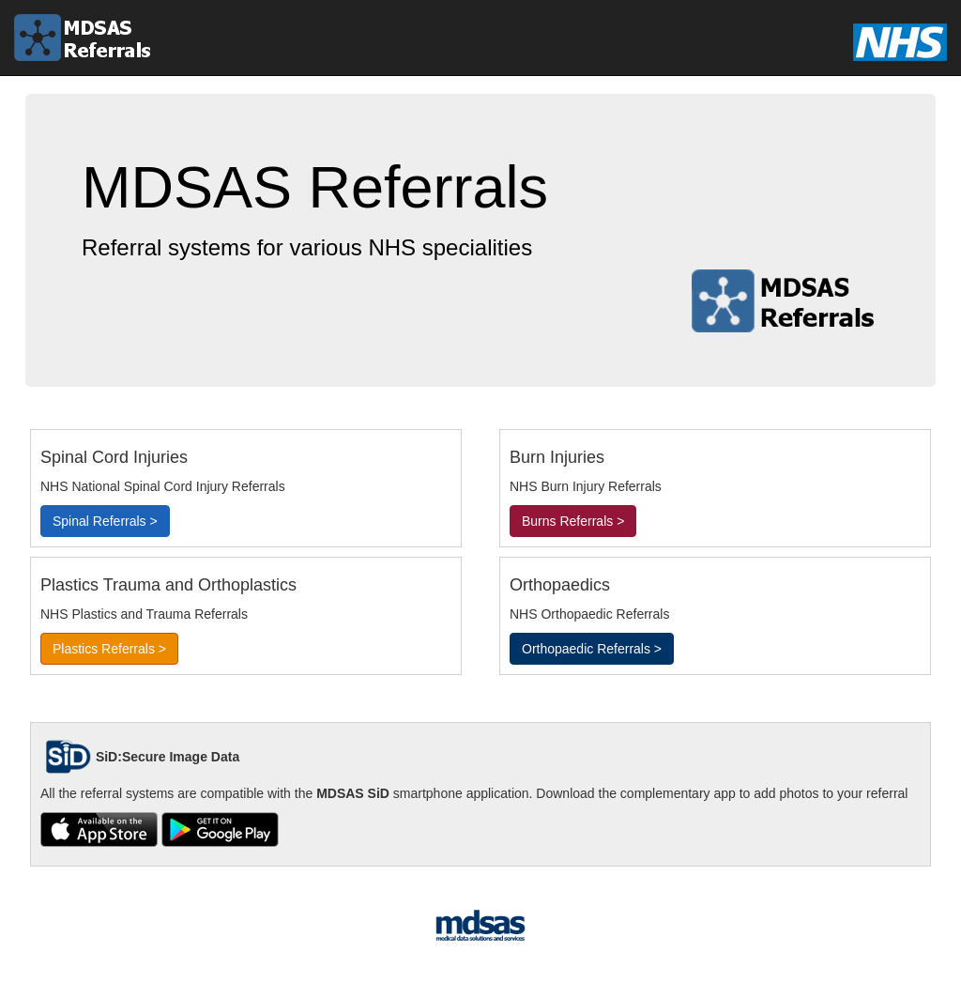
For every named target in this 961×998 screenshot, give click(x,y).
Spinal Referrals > (105, 521)
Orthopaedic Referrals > (592, 648)
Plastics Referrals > (109, 648)
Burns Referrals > (573, 521)
